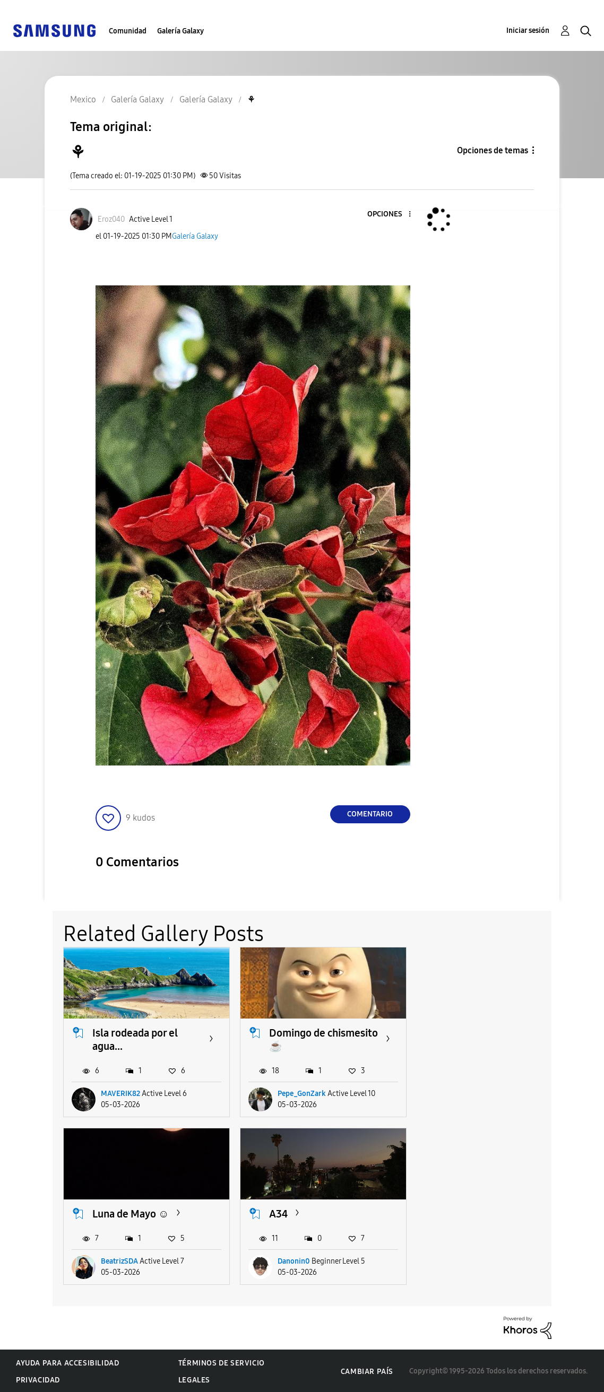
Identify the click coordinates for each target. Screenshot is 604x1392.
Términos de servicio (221, 1362)
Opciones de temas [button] (492, 150)
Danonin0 (117, 1259)
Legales (194, 1379)
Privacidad (38, 1379)
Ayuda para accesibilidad (67, 1362)
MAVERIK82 (120, 1093)
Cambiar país (367, 1369)
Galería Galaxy (180, 31)
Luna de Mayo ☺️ (481, 1031)
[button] (391, 215)
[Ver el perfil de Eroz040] (111, 219)
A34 (101, 1212)
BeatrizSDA (469, 1093)
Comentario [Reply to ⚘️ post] (370, 814)
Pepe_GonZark (300, 1093)
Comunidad (127, 31)
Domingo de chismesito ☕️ (300, 1038)
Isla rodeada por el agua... (135, 1038)
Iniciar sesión (527, 30)
